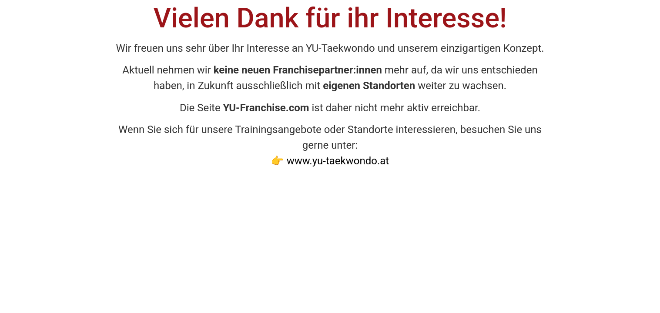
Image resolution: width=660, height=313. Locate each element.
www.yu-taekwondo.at (338, 161)
